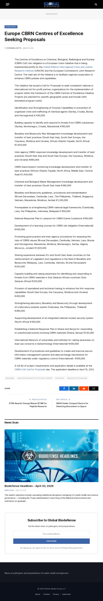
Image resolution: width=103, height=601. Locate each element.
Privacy (56, 594)
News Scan (9, 490)
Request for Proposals (77, 378)
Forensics (60, 378)
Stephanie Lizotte (14, 48)
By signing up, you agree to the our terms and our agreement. (51, 548)
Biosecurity (11, 27)
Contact (46, 594)
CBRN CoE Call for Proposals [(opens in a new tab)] (30, 369)
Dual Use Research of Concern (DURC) (35, 378)
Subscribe (66, 594)
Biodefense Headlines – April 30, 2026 (29, 486)
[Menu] (7, 4)
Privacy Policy (67, 548)
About (37, 594)
